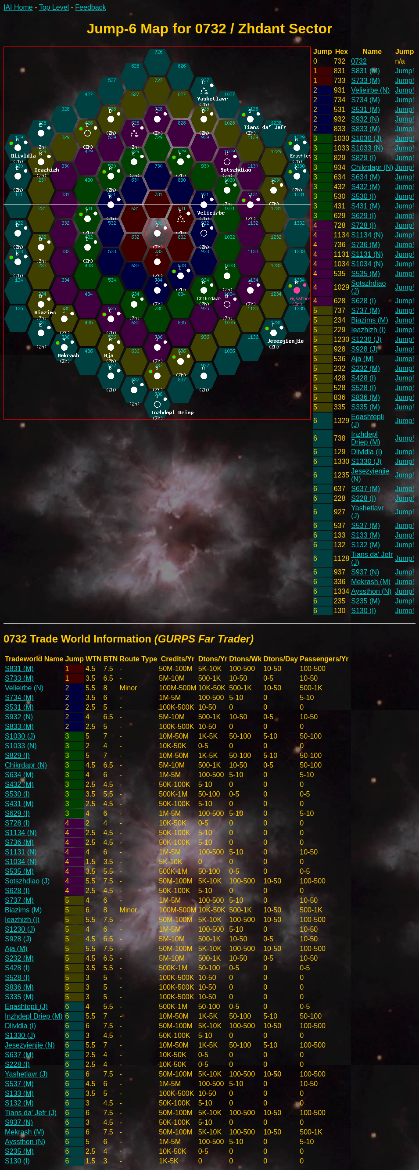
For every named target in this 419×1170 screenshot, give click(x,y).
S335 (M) (365, 407)
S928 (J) (364, 349)
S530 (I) (363, 196)
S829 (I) (363, 158)
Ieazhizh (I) (368, 330)
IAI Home (18, 7)
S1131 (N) (367, 254)
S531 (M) (365, 109)
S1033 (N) (367, 148)
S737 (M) (365, 310)
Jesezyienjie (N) (30, 1045)
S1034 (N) (367, 264)
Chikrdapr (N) (372, 167)
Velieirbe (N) (370, 90)
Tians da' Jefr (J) (31, 1112)
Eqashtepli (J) (26, 1006)
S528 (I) (363, 387)
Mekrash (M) (370, 581)
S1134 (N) (367, 235)
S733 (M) (365, 80)
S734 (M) (365, 100)
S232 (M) (365, 368)
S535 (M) (365, 273)
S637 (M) (365, 488)
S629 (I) (363, 215)
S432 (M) (365, 186)
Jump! (404, 71)
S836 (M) (365, 397)
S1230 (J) (366, 339)
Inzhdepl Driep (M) (365, 438)
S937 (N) (365, 572)
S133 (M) (365, 535)
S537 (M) (365, 525)
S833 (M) (365, 129)
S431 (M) (365, 206)
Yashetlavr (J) (26, 1074)
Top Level (54, 7)
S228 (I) (363, 498)
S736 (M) (365, 244)
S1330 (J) (366, 461)
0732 (359, 61)
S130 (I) (363, 610)
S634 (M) (365, 177)
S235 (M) (365, 601)
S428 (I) (363, 378)
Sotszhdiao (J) (27, 881)
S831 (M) (365, 71)
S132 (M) (365, 545)
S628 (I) (363, 301)
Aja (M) (362, 358)
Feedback (90, 7)
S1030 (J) (366, 138)
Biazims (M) (369, 320)
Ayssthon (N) (371, 591)
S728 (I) (363, 225)
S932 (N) (365, 119)
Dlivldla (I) (366, 452)
